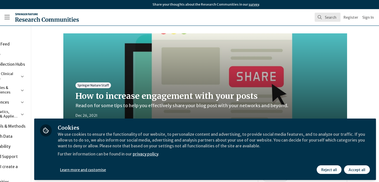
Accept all (356, 168)
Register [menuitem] (351, 17)
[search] (327, 17)
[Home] (40, 17)
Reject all (329, 168)
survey (254, 4)
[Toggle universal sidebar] (7, 17)
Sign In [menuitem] (368, 17)
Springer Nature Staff (110, 85)
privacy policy (180, 158)
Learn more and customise (117, 168)
